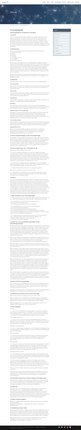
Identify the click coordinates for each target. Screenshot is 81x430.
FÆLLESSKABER (58, 2)
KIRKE (52, 2)
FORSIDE (44, 2)
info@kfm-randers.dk (40, 427)
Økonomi (56, 48)
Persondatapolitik (58, 53)
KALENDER (77, 2)
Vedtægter (57, 50)
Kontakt (56, 42)
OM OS (48, 2)
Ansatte (56, 39)
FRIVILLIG (64, 2)
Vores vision (57, 34)
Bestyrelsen (57, 37)
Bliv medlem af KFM (58, 45)
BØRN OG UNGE (71, 2)
